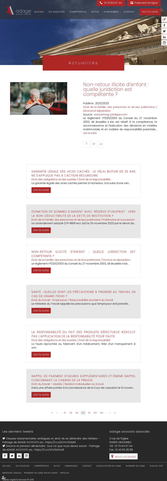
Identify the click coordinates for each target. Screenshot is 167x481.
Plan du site (156, 466)
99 (77, 412)
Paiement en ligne (146, 3)
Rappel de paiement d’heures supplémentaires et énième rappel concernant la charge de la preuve (83, 378)
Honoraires (111, 11)
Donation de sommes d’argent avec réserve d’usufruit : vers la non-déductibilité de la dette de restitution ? (83, 214)
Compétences (78, 11)
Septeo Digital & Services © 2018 (18, 479)
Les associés (57, 11)
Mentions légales (12, 473)
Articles (64, 473)
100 (83, 412)
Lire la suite (90, 133)
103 (101, 412)
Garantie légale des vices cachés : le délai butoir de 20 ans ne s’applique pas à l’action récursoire (83, 173)
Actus (95, 11)
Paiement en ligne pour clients (41, 473)
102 (95, 412)
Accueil (39, 11)
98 (70, 412)
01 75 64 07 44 (113, 3)
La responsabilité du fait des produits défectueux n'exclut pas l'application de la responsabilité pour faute (83, 334)
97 (65, 412)
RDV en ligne (150, 11)
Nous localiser (125, 456)
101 (89, 412)
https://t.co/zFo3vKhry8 (49, 450)
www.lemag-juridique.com (110, 114)
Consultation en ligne (108, 466)
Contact (129, 11)
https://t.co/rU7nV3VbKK (60, 442)
